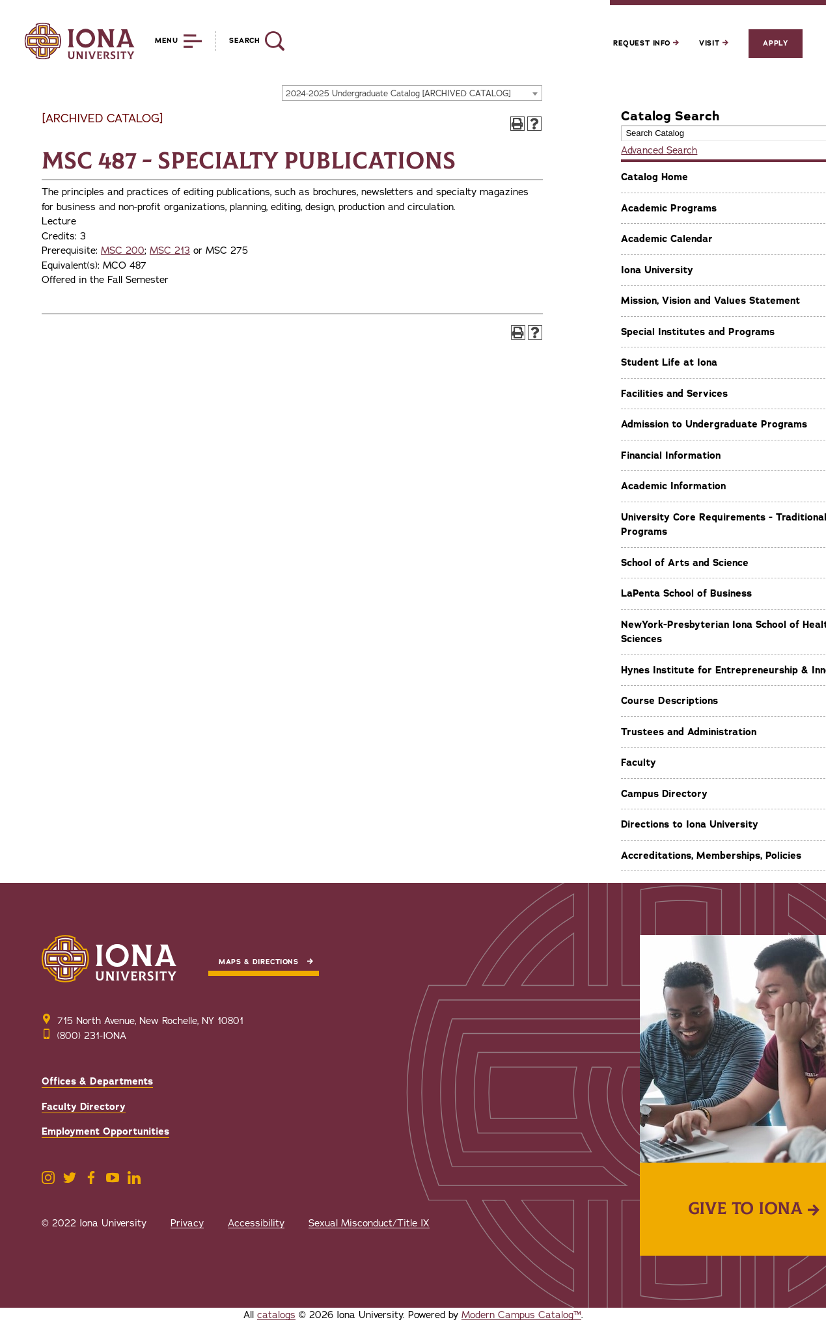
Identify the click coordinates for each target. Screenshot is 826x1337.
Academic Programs (669, 208)
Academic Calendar (667, 238)
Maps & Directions (258, 962)
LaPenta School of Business (686, 593)
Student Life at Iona (669, 362)
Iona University (657, 270)
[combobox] (412, 93)
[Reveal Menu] (168, 41)
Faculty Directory (84, 1106)
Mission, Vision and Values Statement (710, 300)
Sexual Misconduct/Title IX (369, 1223)
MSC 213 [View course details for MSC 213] (170, 250)
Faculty (638, 762)
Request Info (646, 43)
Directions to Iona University (689, 824)
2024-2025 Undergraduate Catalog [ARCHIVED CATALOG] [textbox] (398, 94)
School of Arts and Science (685, 562)
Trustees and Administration (688, 731)
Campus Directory (664, 793)
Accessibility (256, 1223)
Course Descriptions (669, 700)
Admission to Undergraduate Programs (714, 424)
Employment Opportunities (105, 1131)
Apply (775, 43)
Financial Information (671, 455)
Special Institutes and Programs (698, 331)
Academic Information (673, 486)
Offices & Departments (97, 1081)
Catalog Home (654, 176)
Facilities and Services (674, 393)
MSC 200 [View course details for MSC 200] (123, 250)
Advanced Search (659, 150)
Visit (713, 43)
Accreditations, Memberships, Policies (711, 855)
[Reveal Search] (249, 41)
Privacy (187, 1223)
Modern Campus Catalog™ (521, 1314)
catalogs (276, 1314)
